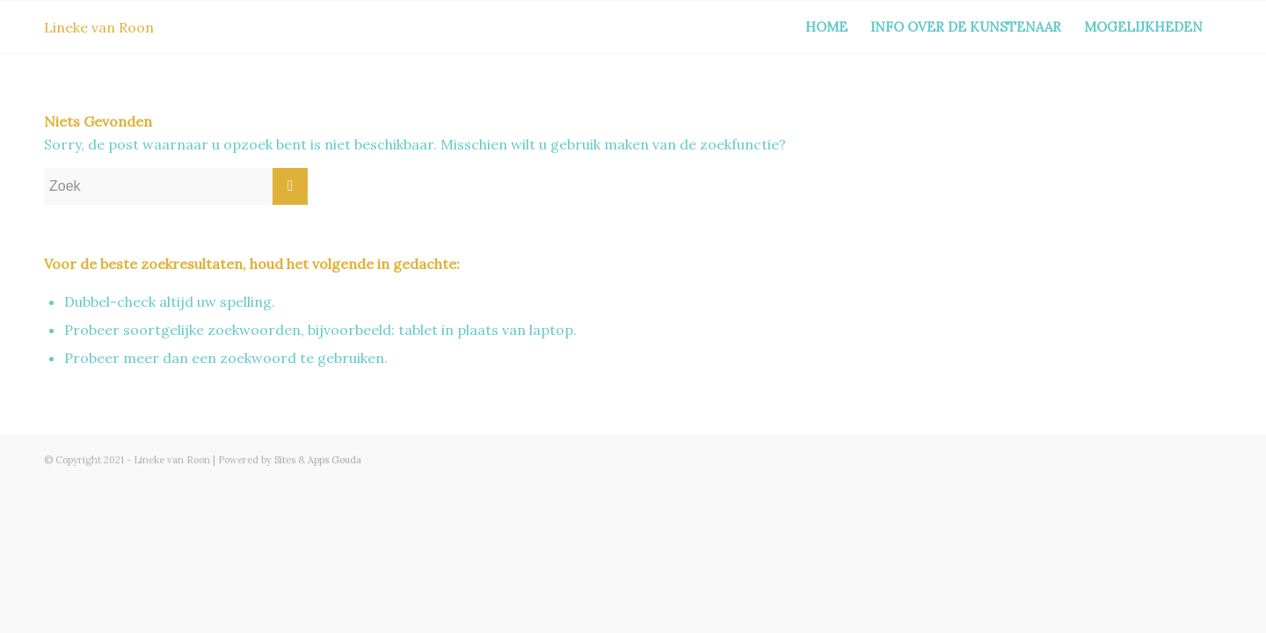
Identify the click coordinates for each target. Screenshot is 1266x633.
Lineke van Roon (99, 27)
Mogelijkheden (1143, 26)
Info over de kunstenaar (965, 26)
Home (826, 26)
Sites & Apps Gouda (317, 460)
